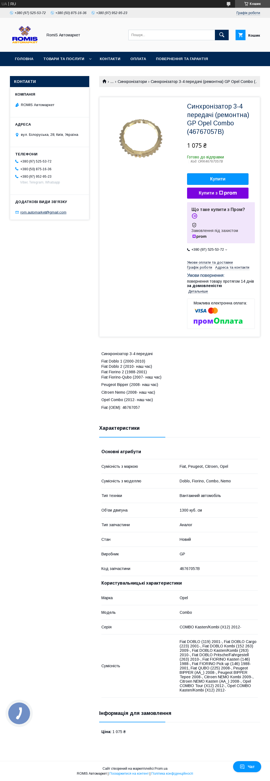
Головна (24, 59)
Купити (218, 179)
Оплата (138, 59)
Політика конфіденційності (172, 773)
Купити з (218, 193)
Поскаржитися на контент (129, 773)
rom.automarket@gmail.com (43, 212)
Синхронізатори (132, 81)
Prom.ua (161, 769)
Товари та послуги (63, 59)
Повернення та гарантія (182, 59)
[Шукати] (222, 35)
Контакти (110, 59)
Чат (247, 766)
